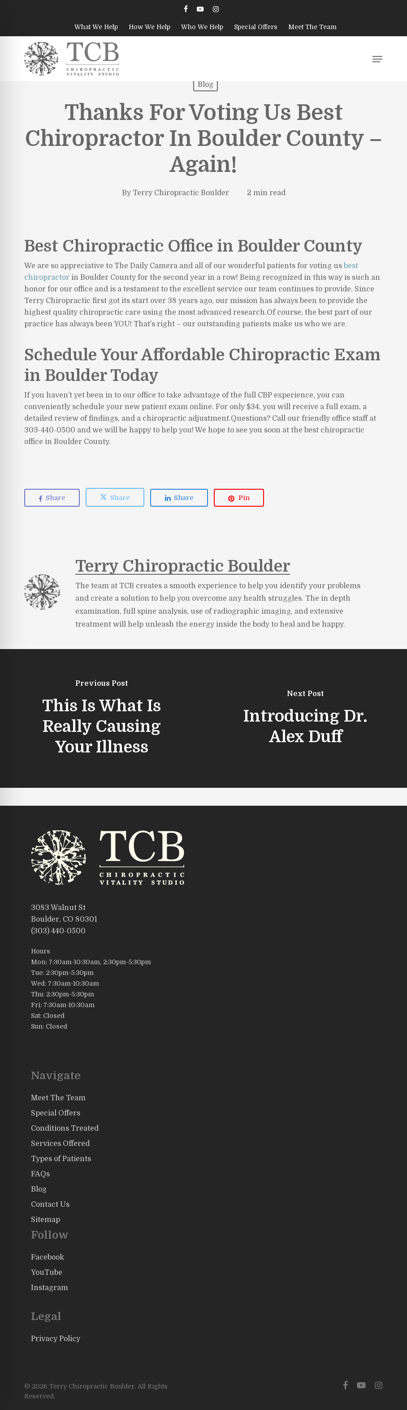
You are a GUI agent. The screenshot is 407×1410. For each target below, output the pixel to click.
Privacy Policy (55, 1339)
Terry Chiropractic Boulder (181, 193)
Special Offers (55, 1113)
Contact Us (50, 1205)
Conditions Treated (65, 1128)
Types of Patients (61, 1159)
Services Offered (60, 1144)
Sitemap (45, 1220)
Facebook (47, 1257)
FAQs (40, 1174)
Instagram (49, 1288)
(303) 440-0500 (58, 931)
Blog (205, 85)
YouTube (46, 1273)
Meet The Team (58, 1098)
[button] (377, 59)
